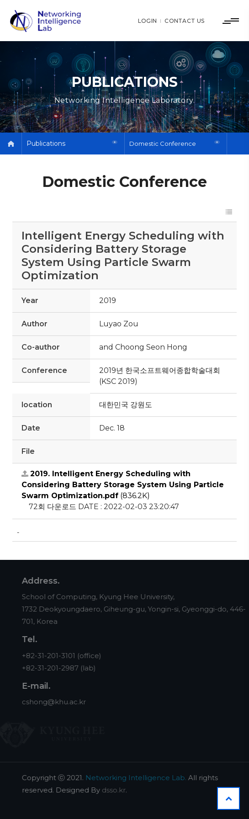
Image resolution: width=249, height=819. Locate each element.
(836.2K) (122, 484)
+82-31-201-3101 (54, 655)
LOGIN (147, 20)
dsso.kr (120, 790)
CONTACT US (184, 20)
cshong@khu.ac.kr (60, 701)
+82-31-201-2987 (56, 668)
